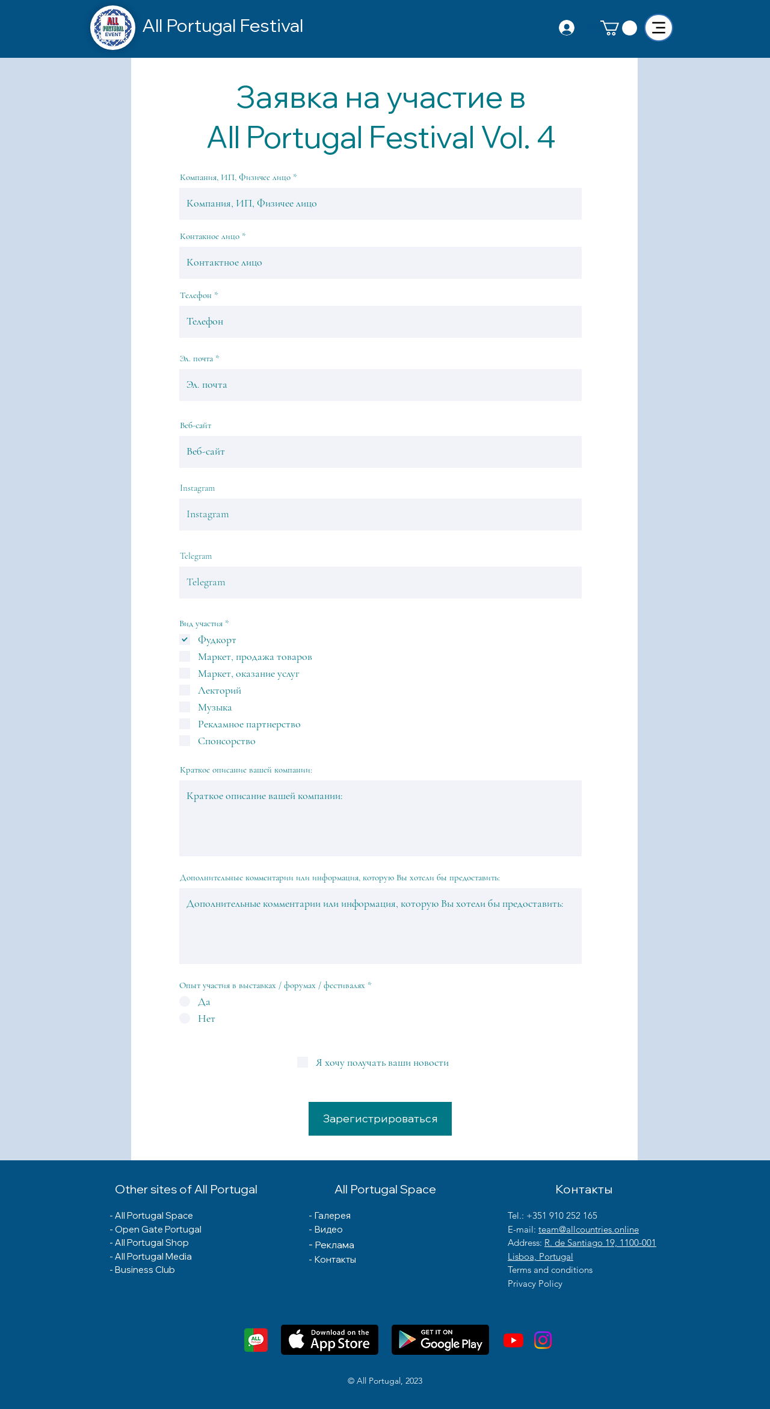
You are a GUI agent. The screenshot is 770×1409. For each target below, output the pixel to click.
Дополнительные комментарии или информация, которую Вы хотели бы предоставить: (340, 877)
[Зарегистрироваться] (380, 1119)
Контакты (335, 1259)
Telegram (196, 556)
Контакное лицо (209, 236)
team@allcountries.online (588, 1229)
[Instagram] (543, 1340)
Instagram (197, 488)
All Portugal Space (154, 1215)
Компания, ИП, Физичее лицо (235, 177)
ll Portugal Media (157, 1256)
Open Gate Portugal (158, 1229)
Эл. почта (196, 358)
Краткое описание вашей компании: (246, 769)
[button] (618, 28)
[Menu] (658, 28)
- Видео (326, 1229)
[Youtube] (513, 1340)
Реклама (334, 1245)
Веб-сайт (195, 425)
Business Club (145, 1269)
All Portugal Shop (152, 1242)
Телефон (196, 295)
